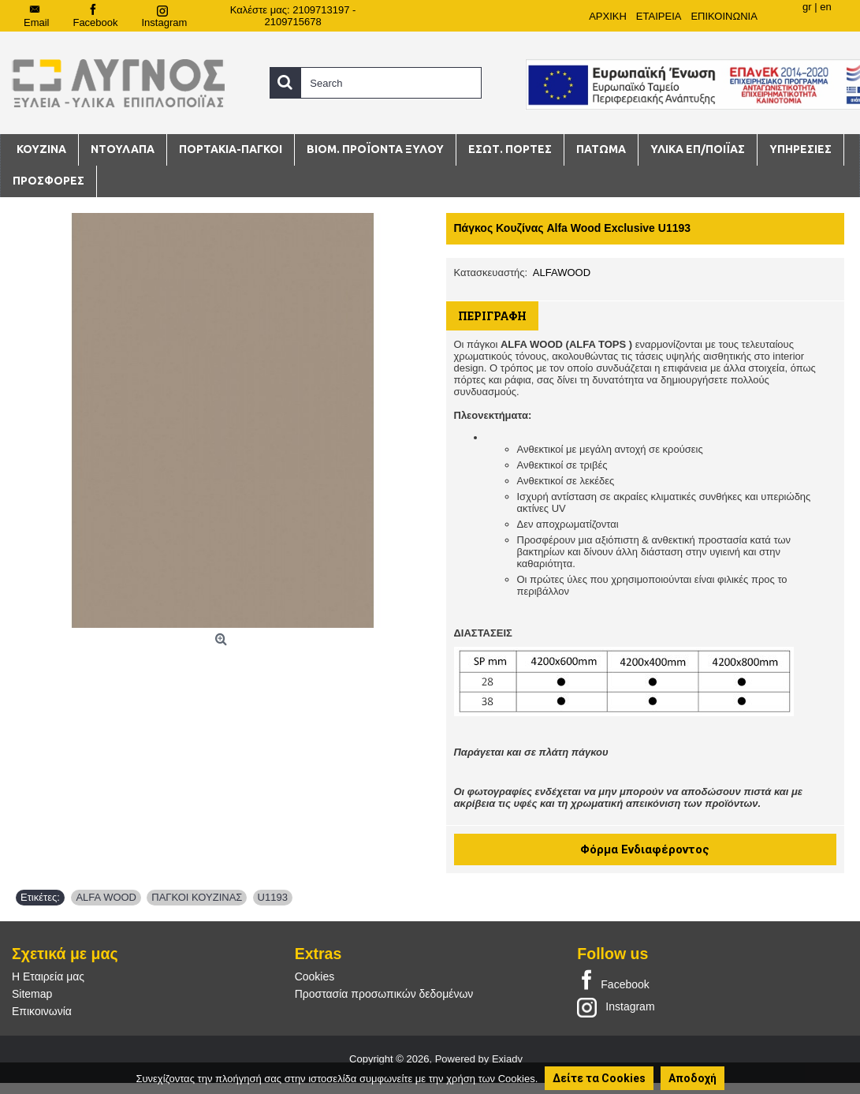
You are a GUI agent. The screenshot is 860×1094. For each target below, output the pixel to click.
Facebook (613, 981)
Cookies (315, 976)
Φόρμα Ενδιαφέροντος (644, 849)
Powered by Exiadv (479, 1059)
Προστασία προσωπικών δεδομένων (384, 994)
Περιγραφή (492, 315)
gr (807, 7)
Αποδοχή (692, 1078)
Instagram (615, 1006)
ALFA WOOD (106, 897)
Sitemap (32, 994)
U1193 (273, 897)
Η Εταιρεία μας (48, 976)
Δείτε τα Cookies (599, 1078)
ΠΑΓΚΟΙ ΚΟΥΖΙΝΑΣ (196, 897)
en (825, 7)
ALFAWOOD (561, 272)
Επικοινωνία (42, 1011)
